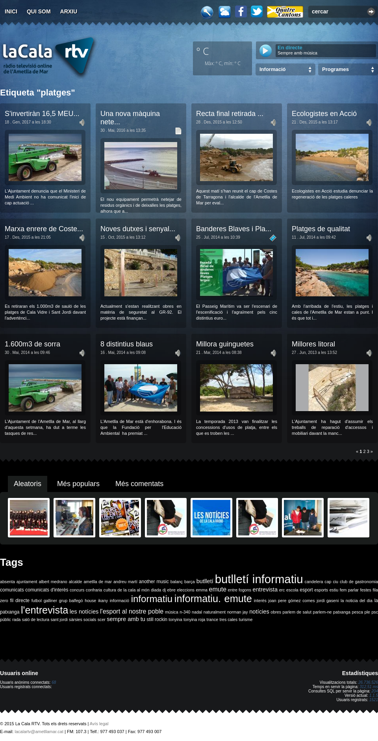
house (90, 600)
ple (367, 612)
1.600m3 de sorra (32, 344)
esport (306, 590)
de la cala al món (133, 590)
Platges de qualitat (321, 229)
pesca (357, 612)
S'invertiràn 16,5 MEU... (42, 114)
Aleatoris (27, 484)
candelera (314, 581)
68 (54, 682)
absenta (7, 581)
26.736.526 (368, 682)
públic (5, 619)
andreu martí (125, 581)
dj (164, 590)
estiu (334, 590)
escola (292, 590)
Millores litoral (313, 344)
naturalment (215, 612)
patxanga (341, 612)
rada (16, 619)
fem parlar (349, 590)
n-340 (185, 612)
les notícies (84, 611)
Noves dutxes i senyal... (137, 229)
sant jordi (59, 619)
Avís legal (99, 723)
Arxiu (69, 11)
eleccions (185, 590)
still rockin (156, 619)
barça (189, 581)
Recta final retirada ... (229, 114)
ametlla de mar (97, 581)
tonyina (175, 619)
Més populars (78, 484)
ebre (171, 590)
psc (374, 612)
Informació (272, 69)
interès (260, 600)
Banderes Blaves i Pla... (233, 229)
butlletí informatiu (259, 579)
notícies (259, 611)
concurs (77, 590)
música (171, 612)
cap (327, 581)
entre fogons (239, 590)
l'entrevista (44, 610)
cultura (110, 590)
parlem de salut (297, 612)
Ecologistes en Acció (324, 114)
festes (365, 590)
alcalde (75, 581)
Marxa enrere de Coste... (44, 229)
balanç (176, 581)
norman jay (237, 612)
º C (202, 51)
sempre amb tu (126, 619)
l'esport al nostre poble (131, 611)
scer (102, 619)
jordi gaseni (328, 600)
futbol (37, 600)
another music (154, 581)
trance (213, 619)
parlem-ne (322, 612)
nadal (197, 612)
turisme (245, 619)
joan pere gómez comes (292, 600)
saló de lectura (35, 619)
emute (217, 589)
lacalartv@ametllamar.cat (39, 731)
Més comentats (139, 484)
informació (119, 600)
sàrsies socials (82, 619)
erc (282, 590)
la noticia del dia (356, 600)
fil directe (20, 600)
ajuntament (27, 581)
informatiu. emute (213, 598)
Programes (335, 69)
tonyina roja (194, 619)
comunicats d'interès (46, 590)
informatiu (151, 598)
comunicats (12, 590)
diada (156, 590)
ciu (335, 581)
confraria (94, 590)
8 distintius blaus (126, 344)
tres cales (228, 619)
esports (321, 590)
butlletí (204, 581)
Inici (11, 11)
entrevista (265, 589)
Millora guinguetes (225, 344)
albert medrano (53, 581)
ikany (103, 600)
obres (276, 612)
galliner (50, 600)
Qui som (39, 11)
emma (202, 590)
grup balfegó (71, 600)
